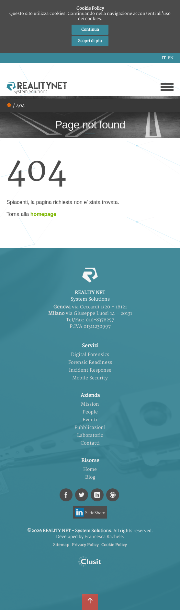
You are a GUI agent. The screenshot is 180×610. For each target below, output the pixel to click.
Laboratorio (90, 435)
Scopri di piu (90, 41)
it (163, 58)
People (90, 412)
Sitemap (61, 545)
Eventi (90, 420)
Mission (90, 404)
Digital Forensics (90, 354)
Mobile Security (90, 378)
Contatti (90, 443)
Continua (90, 29)
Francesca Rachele (103, 536)
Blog (90, 477)
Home (90, 469)
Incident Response (90, 370)
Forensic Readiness (90, 362)
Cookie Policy (114, 545)
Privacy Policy (85, 545)
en (171, 58)
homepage (43, 214)
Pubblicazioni (90, 427)
